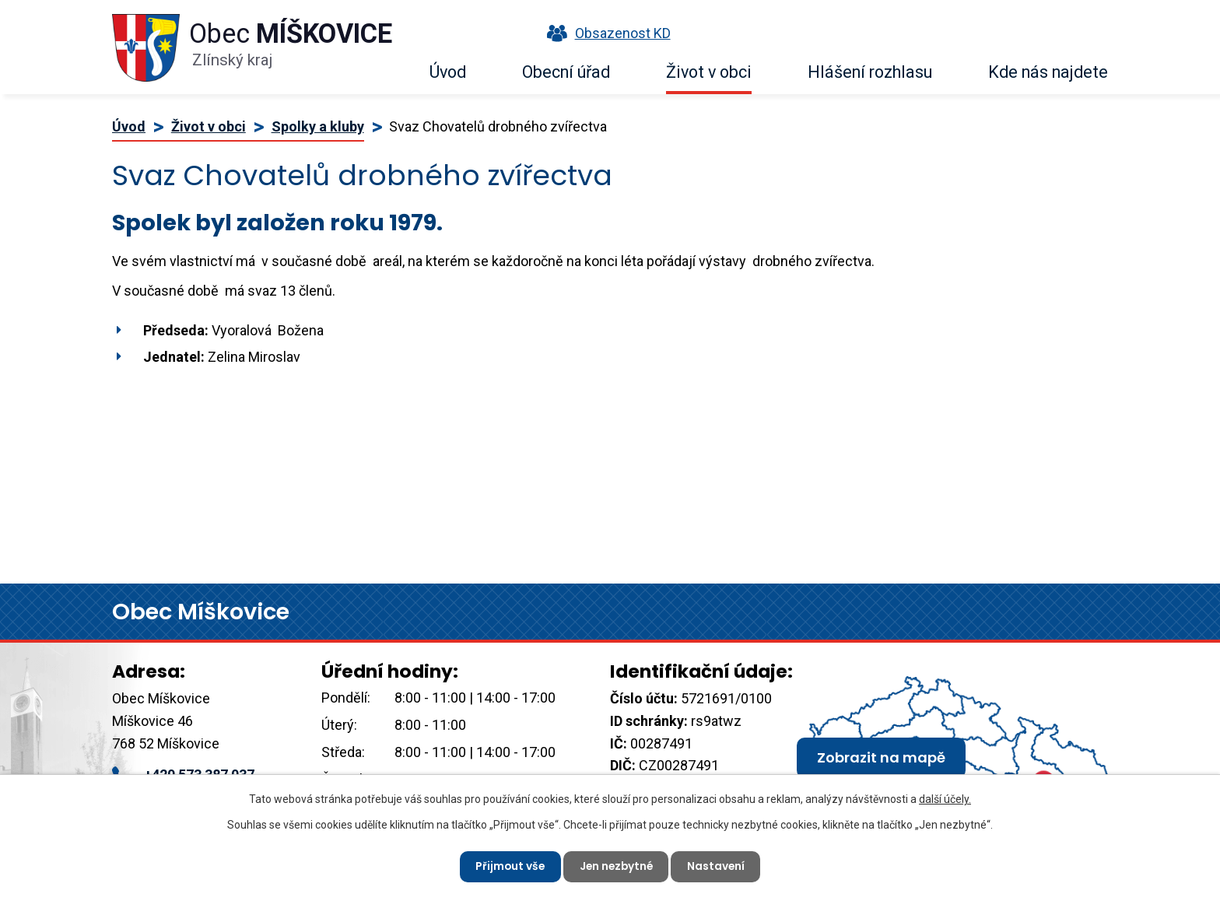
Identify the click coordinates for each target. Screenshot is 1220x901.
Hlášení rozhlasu (870, 72)
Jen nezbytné (616, 866)
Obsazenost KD (605, 33)
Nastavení (718, 866)
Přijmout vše (507, 866)
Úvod (447, 72)
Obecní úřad (566, 72)
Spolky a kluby (318, 126)
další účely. (945, 798)
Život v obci (709, 72)
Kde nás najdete (1048, 72)
